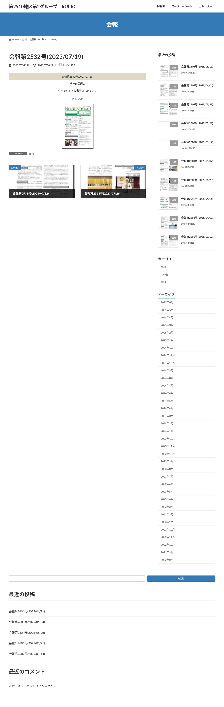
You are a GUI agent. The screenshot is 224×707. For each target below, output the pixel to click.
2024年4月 (167, 408)
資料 (163, 282)
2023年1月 (167, 521)
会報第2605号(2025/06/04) (197, 85)
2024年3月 (167, 415)
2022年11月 (168, 537)
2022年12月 (168, 529)
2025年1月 (167, 340)
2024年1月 (167, 431)
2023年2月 (167, 514)
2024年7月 (167, 385)
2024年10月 (168, 363)
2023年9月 (167, 461)
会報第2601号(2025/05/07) (197, 161)
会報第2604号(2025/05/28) (197, 104)
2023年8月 (167, 468)
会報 (31, 153)
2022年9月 (167, 552)
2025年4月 (167, 317)
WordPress (92, 700)
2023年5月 (167, 491)
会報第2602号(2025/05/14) (197, 142)
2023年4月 (167, 499)
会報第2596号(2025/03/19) (197, 236)
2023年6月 (167, 484)
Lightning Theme (111, 700)
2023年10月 (168, 453)
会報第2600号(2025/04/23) (197, 180)
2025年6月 (167, 302)
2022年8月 (167, 559)
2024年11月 (168, 355)
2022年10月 (168, 544)
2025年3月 (167, 325)
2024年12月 (168, 347)
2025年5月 (167, 310)
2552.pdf (77, 98)
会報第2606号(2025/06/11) (197, 66)
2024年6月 (167, 393)
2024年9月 (167, 370)
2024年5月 (167, 400)
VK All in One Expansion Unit (136, 700)
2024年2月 (167, 423)
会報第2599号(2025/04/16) (197, 198)
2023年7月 (167, 476)
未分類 (165, 274)
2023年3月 (167, 506)
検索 (181, 578)
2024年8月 (167, 378)
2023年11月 (168, 446)
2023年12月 (168, 438)
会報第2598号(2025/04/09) (197, 217)
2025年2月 (167, 332)
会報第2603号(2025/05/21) (197, 123)
